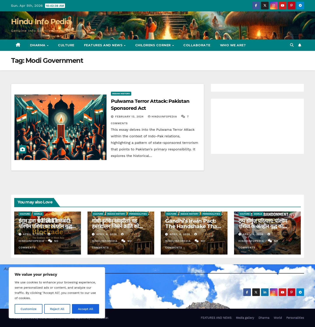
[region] (57, 292)
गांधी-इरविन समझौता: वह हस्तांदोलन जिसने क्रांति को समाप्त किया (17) (115, 226)
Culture (66, 45)
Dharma (38, 45)
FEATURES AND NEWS (104, 45)
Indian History (121, 93)
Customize (29, 309)
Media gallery (245, 317)
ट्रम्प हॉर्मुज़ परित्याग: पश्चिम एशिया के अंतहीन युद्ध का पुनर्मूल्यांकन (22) (262, 226)
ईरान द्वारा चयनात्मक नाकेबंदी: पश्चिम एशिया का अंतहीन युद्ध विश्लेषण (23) (45, 226)
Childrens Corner (153, 45)
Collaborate (196, 45)
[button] (292, 45)
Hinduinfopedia (163, 116)
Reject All (57, 309)
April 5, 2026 (34, 234)
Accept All (85, 309)
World (38, 214)
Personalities (138, 214)
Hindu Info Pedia (41, 21)
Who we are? (233, 45)
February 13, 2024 (130, 116)
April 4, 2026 (107, 234)
